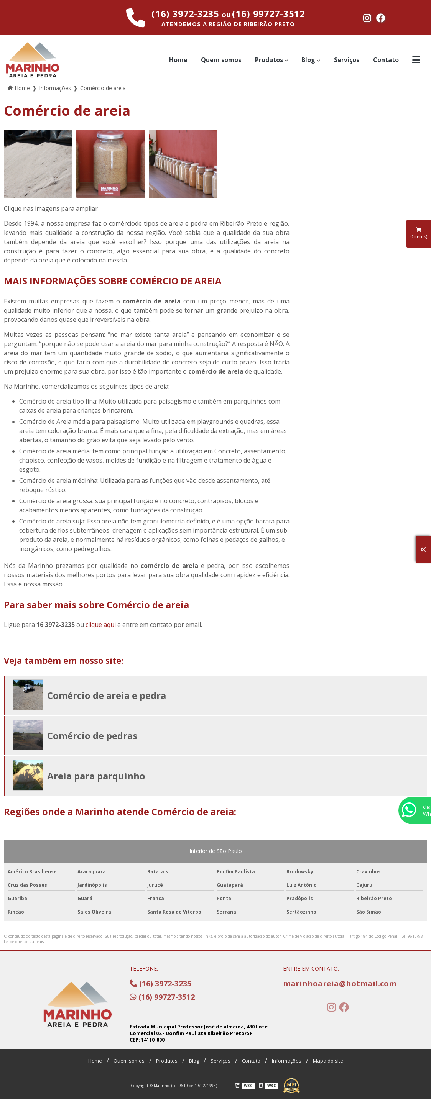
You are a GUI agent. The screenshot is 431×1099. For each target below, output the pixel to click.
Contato (386, 60)
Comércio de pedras (92, 735)
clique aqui (101, 624)
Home (178, 60)
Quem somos (221, 60)
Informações (286, 1060)
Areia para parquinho (96, 775)
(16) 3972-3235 (186, 14)
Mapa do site (328, 1060)
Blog (308, 60)
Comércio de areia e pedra (106, 695)
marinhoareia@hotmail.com (338, 983)
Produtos (269, 60)
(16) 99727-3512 (268, 14)
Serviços (346, 60)
